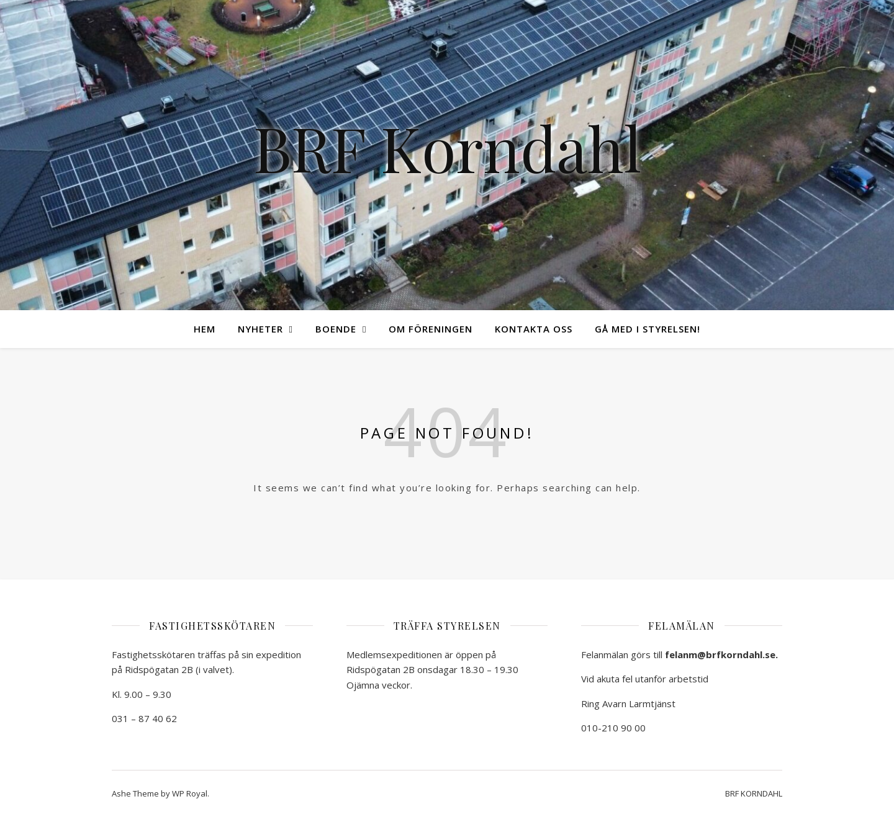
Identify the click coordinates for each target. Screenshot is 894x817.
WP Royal (189, 793)
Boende (335, 329)
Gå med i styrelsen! (647, 329)
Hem (204, 329)
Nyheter (260, 329)
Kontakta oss (533, 329)
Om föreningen (430, 329)
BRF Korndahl (447, 148)
